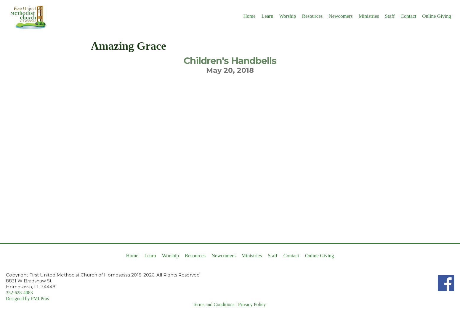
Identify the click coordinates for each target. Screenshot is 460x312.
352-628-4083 (19, 292)
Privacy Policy (252, 304)
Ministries (369, 16)
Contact (408, 16)
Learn (267, 16)
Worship (287, 16)
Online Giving (436, 16)
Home (249, 16)
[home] (26, 17)
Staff (390, 16)
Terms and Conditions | (214, 304)
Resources (312, 16)
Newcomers (340, 16)
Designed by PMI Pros (27, 298)
